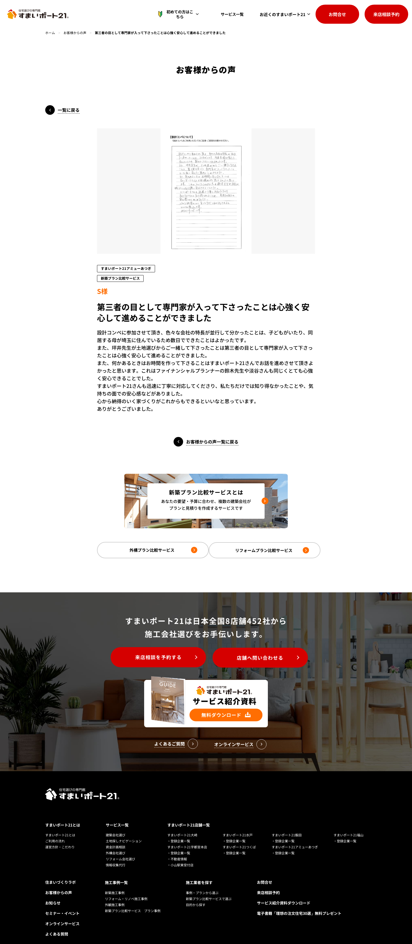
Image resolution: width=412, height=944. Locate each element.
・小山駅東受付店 (180, 857)
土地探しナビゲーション (124, 833)
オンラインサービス (62, 915)
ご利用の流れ (55, 833)
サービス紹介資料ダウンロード (283, 895)
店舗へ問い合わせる (261, 657)
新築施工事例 (115, 884)
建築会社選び (115, 827)
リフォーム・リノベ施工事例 (126, 890)
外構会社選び (115, 845)
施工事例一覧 (116, 874)
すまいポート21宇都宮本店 (187, 839)
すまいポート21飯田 (287, 827)
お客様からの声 (74, 32)
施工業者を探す (199, 874)
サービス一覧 (233, 14)
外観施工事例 (115, 896)
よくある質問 (56, 926)
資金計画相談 (115, 839)
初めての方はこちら (178, 14)
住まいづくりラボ (60, 874)
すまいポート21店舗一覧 (188, 817)
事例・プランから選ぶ (202, 884)
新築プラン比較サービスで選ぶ (209, 890)
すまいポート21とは (62, 817)
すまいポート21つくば (239, 839)
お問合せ (337, 14)
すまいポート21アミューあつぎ (295, 839)
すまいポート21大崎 (182, 827)
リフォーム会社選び (120, 851)
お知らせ (52, 895)
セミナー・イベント (62, 905)
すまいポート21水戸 (238, 827)
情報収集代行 (115, 857)
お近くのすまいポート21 (282, 14)
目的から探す (195, 896)
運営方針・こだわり (60, 839)
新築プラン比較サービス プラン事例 (132, 902)
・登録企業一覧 (178, 833)
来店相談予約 (386, 14)
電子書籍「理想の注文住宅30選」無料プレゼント (299, 905)
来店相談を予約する (157, 657)
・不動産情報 (177, 851)
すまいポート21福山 (348, 827)
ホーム (50, 32)
